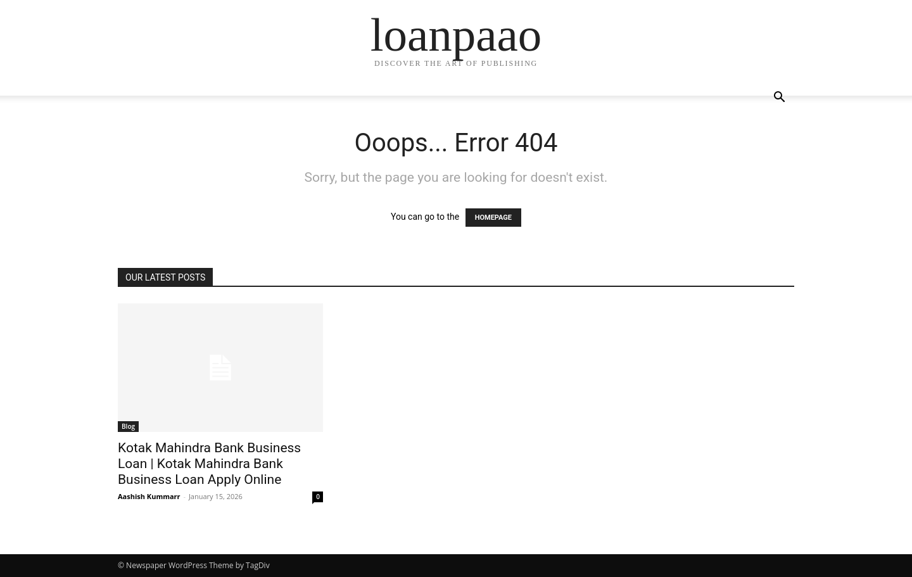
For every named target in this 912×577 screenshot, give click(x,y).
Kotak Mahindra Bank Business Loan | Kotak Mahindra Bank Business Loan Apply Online (209, 463)
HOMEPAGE (493, 217)
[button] (779, 98)
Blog (128, 426)
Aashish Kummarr (149, 496)
